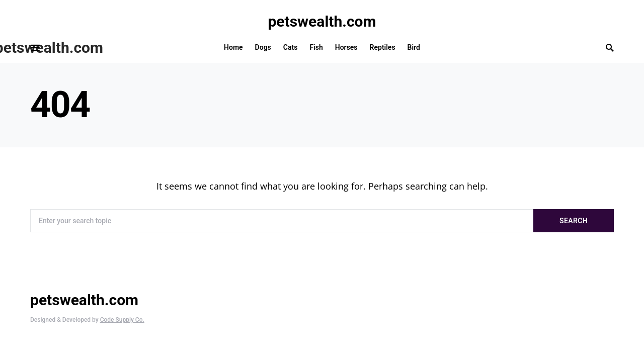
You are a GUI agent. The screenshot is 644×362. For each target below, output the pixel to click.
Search (573, 221)
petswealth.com (322, 21)
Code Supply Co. (122, 319)
